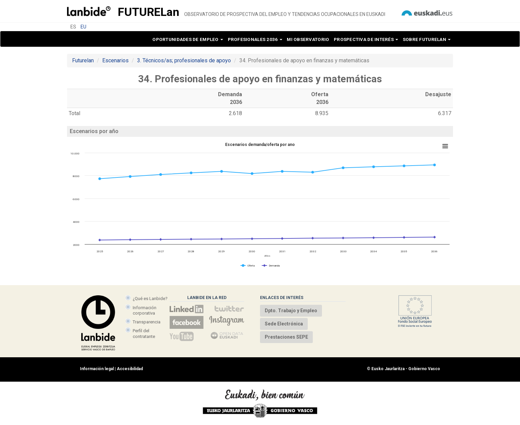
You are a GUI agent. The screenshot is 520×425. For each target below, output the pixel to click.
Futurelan (83, 60)
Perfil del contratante (144, 333)
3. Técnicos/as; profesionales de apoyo (184, 60)
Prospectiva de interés (366, 39)
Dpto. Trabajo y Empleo (291, 310)
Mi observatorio (308, 39)
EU (83, 26)
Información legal (97, 368)
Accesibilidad (130, 368)
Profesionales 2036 (255, 39)
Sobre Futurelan (427, 39)
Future (148, 12)
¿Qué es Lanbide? (150, 298)
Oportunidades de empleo (187, 39)
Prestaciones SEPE (286, 337)
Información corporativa (144, 310)
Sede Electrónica (284, 323)
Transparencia (146, 321)
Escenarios (115, 60)
